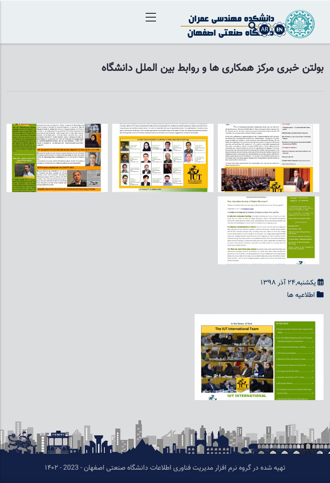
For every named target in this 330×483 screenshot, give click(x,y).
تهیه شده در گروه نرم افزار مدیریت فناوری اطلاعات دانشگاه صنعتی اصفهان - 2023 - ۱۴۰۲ (165, 468)
